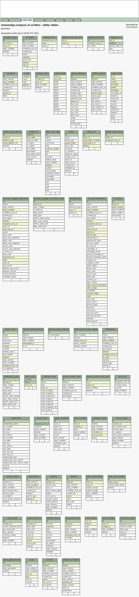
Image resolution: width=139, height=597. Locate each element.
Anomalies (50, 20)
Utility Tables (27, 20)
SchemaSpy (132, 27)
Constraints (39, 20)
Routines (68, 20)
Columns (59, 20)
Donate (77, 20)
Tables (5, 20)
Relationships (15, 20)
